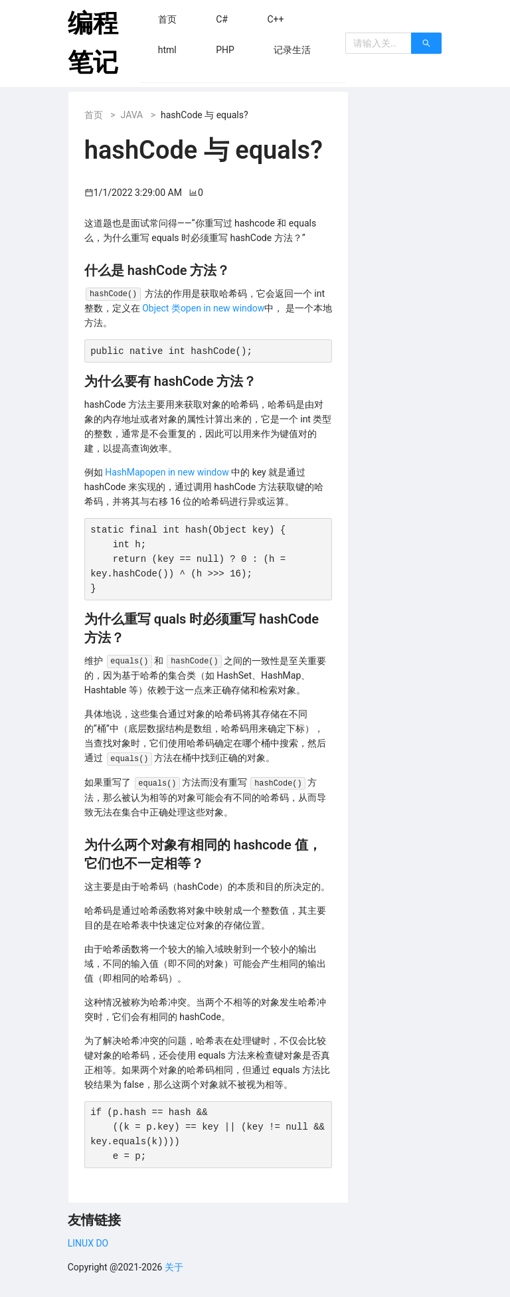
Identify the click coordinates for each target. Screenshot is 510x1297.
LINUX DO (88, 1243)
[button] (167, 19)
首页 (93, 115)
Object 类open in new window (203, 308)
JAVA (132, 115)
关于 (174, 1267)
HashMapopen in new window (167, 472)
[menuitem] (167, 19)
